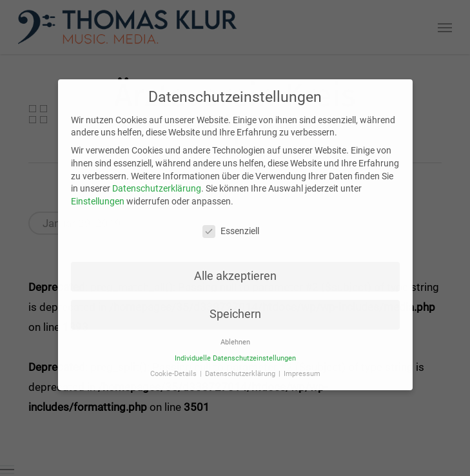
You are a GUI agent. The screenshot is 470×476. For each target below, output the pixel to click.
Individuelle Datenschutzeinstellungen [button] (235, 350)
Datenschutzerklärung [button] (241, 366)
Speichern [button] (235, 307)
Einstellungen (97, 193)
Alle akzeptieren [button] (235, 269)
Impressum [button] (302, 366)
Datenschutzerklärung (156, 181)
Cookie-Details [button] (174, 366)
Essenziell (230, 223)
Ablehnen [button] (235, 335)
